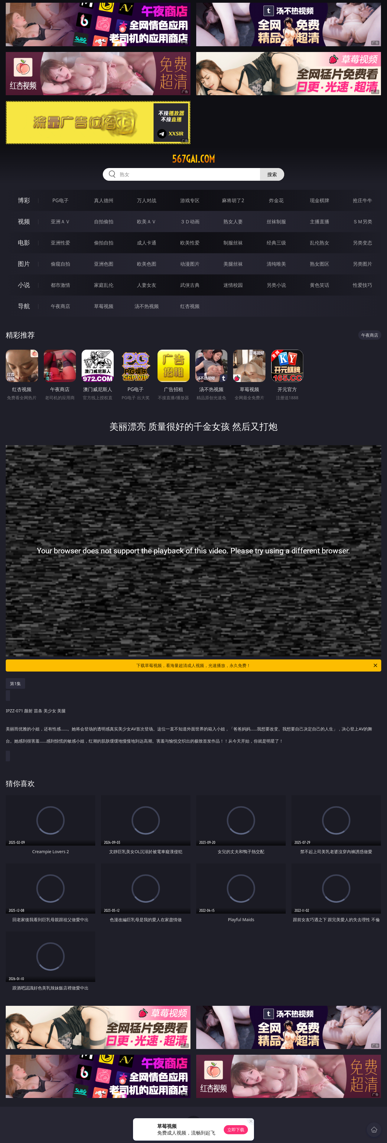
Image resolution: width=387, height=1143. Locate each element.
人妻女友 (146, 285)
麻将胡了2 (233, 200)
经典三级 (276, 242)
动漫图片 (190, 264)
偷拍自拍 (103, 242)
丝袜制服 (276, 221)
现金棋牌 (319, 200)
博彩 (24, 200)
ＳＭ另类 (362, 221)
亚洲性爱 (60, 242)
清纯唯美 (276, 264)
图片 (24, 264)
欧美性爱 (190, 242)
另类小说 (276, 285)
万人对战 (146, 200)
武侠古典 (190, 285)
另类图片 (362, 264)
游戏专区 (190, 200)
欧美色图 (146, 264)
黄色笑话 (319, 285)
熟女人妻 (233, 221)
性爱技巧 (362, 285)
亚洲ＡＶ (60, 221)
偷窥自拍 (60, 264)
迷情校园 (233, 285)
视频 (24, 221)
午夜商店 (60, 306)
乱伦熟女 (319, 242)
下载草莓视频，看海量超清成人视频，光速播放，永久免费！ (257, 665)
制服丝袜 (233, 242)
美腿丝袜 (233, 264)
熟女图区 (319, 264)
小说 (24, 285)
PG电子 (60, 200)
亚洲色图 (103, 264)
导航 (24, 306)
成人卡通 (146, 242)
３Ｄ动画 (190, 221)
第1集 (15, 683)
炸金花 (276, 200)
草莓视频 (103, 306)
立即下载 (235, 1129)
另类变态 (362, 242)
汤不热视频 (147, 306)
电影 (24, 242)
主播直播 (319, 221)
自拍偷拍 (103, 221)
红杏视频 (190, 306)
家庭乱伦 (103, 285)
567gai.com (193, 159)
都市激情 (60, 285)
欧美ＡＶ (146, 221)
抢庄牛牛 (362, 200)
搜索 (272, 174)
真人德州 (103, 200)
